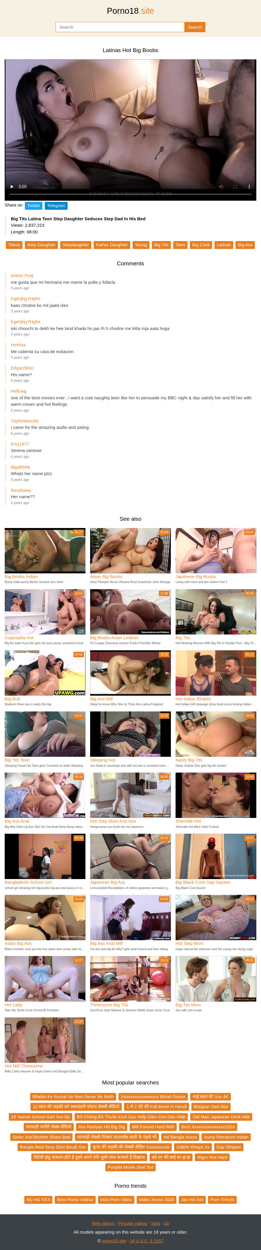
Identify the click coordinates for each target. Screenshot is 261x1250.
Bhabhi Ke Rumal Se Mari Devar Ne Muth (73, 1096)
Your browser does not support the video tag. (130, 130)
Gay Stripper (229, 1146)
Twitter (33, 205)
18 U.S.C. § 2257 (147, 1240)
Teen (180, 244)
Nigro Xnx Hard (212, 1157)
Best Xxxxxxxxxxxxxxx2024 (208, 1126)
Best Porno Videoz (75, 1199)
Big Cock (201, 244)
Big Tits (161, 244)
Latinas (224, 244)
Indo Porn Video (116, 1199)
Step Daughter (41, 244)
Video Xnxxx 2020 (156, 1199)
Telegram (56, 205)
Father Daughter (112, 244)
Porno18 (130, 11)
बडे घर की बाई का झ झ (171, 1157)
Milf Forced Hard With (153, 1126)
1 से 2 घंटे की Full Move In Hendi (156, 1106)
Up (166, 1223)
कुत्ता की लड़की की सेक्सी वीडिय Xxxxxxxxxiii (131, 1146)
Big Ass (245, 244)
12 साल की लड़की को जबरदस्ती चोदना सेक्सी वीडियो (76, 1106)
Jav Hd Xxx (192, 1199)
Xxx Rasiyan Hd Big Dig (101, 1126)
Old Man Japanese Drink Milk (221, 1116)
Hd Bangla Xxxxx (180, 1136)
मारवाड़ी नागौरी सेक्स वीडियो (48, 1126)
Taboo (14, 244)
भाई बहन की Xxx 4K (211, 1096)
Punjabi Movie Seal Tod (131, 1167)
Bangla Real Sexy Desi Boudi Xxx (53, 1146)
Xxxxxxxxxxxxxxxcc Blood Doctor (153, 1096)
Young (141, 244)
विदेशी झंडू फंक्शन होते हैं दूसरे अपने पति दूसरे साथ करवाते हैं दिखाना (89, 1157)
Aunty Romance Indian (226, 1136)
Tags (155, 1223)
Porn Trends (222, 1199)
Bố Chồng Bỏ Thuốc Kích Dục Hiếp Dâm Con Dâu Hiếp (131, 1116)
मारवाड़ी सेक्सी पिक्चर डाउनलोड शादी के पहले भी (117, 1136)
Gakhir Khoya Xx (193, 1146)
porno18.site (114, 1240)
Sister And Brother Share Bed (41, 1136)
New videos (103, 1223)
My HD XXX (38, 1199)
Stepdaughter (76, 244)
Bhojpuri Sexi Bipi (211, 1106)
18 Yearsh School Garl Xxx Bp (40, 1116)
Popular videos (132, 1223)
